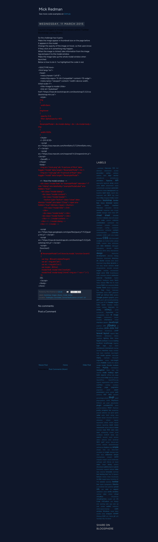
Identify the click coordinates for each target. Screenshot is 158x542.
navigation (100, 370)
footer (98, 287)
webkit (108, 506)
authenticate (100, 188)
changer (104, 213)
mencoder (115, 355)
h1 (104, 302)
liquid (98, 341)
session (104, 444)
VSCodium (105, 501)
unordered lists (102, 487)
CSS (105, 238)
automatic (114, 188)
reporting (105, 425)
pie (104, 403)
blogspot (107, 198)
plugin (98, 405)
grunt (102, 300)
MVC (98, 368)
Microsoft (115, 358)
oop (106, 377)
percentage (100, 398)
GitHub (67, 14)
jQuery (59, 295)
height (116, 302)
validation (99, 491)
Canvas (116, 208)
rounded (99, 430)
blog (101, 198)
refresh (108, 420)
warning (102, 504)
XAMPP (115, 514)
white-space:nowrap (102, 509)
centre (98, 213)
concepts (99, 228)
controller (115, 232)
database (108, 246)
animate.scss (114, 178)
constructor (100, 230)
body (112, 198)
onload (103, 377)
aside (98, 185)
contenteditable (101, 232)
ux (111, 489)
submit (116, 467)
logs (110, 346)
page (106, 387)
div (97, 261)
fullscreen (115, 290)
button (116, 203)
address (115, 173)
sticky (110, 464)
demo (104, 250)
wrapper (109, 514)
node (105, 372)
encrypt (115, 268)
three (109, 477)
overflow (99, 385)
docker (102, 261)
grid (97, 300)
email (116, 266)
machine (105, 350)
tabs (97, 472)
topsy (108, 479)
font (103, 285)
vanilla (109, 492)
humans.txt (99, 312)
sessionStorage (113, 444)
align (109, 175)
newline (98, 372)
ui (97, 487)
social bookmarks (112, 459)
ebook (106, 265)
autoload (108, 188)
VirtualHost (114, 496)
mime (107, 360)
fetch (116, 280)
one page (115, 375)
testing (102, 474)
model (104, 365)
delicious (99, 250)
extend (108, 275)
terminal (115, 472)
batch (113, 193)
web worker (100, 506)
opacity (111, 377)
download (99, 263)
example (103, 275)
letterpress (108, 336)
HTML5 (108, 310)
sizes (116, 452)
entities (106, 270)
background (111, 190)
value (105, 491)
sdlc (117, 435)
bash (104, 193)
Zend (109, 518)
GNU (111, 295)
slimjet (116, 455)
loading (115, 341)
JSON (106, 328)
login (98, 346)
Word (116, 511)
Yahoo (111, 516)
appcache (99, 183)
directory (115, 258)
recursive (115, 417)
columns (115, 220)
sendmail (115, 440)
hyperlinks (109, 312)
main (101, 353)
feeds (111, 280)
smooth (109, 457)
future (106, 292)
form (104, 287)
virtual (116, 494)
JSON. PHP (113, 328)
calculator (108, 208)
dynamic (113, 263)
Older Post (87, 365)
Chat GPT (115, 213)
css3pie (99, 241)
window (99, 511)
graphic (111, 297)
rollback (111, 427)
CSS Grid (112, 238)
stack (116, 462)
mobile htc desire (112, 363)
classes (105, 218)
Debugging (100, 248)
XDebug (99, 516)
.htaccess (107, 168)
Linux (116, 338)
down (116, 261)
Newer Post (43, 365)
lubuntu (98, 350)
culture (116, 241)
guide (98, 302)
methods (106, 358)
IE (111, 315)
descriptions (114, 250)
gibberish (115, 292)
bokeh (116, 198)
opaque (116, 377)
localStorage (108, 343)
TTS (97, 482)
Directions (99, 258)
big (113, 195)
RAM (107, 415)
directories (107, 258)
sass (116, 430)
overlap (107, 385)
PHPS (108, 400)
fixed (116, 283)
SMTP (116, 457)
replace (98, 425)
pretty (98, 410)
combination (100, 223)
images (54, 295)
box (97, 203)
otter (111, 382)
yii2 (117, 516)
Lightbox (99, 338)
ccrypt (116, 210)
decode (109, 248)
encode (109, 268)
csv (104, 241)
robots (107, 427)
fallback (99, 280)
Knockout (99, 331)
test (97, 474)
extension (115, 275)
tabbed (112, 469)
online (98, 377)
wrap (103, 514)
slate (98, 454)
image (116, 315)
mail (97, 353)
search (98, 437)
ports (116, 405)
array (112, 183)
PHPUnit (99, 403)
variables (115, 492)
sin (104, 452)
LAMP (116, 331)
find (111, 283)
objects (103, 375)
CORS (105, 235)
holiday (104, 307)
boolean (99, 200)
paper (116, 390)
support (106, 469)
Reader (98, 417)
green (116, 297)
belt (105, 195)
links (111, 338)
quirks (116, 413)
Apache (109, 180)
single (107, 452)
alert (104, 175)
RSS (108, 430)
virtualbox (99, 497)
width (116, 509)
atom (103, 186)
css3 (116, 238)
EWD (98, 275)
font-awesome (109, 285)
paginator (99, 390)
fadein (116, 278)
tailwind (102, 472)
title (100, 479)
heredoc (109, 305)
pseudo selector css (103, 413)
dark (97, 246)
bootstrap (47, 295)
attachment (110, 185)
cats (111, 210)
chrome (115, 215)
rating (112, 415)
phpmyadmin (100, 400)
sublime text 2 (108, 467)
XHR (103, 516)
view (104, 494)
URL (98, 489)
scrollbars (99, 435)
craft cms (110, 235)
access (116, 171)
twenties (108, 482)
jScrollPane (99, 328)
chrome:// (99, 218)
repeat (116, 422)
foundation (114, 287)
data (101, 246)
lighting (106, 338)
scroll (116, 432)
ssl (113, 462)
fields (98, 283)
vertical (98, 494)
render (111, 422)
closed (116, 218)
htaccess (111, 307)
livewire (110, 341)
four (97, 290)
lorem (116, 346)
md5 (97, 355)
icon (117, 312)
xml (107, 516)
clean (110, 218)
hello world (100, 305)
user (106, 489)
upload (116, 487)
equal (98, 273)
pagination (114, 387)
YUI (106, 518)
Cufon (107, 241)
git (102, 295)
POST (110, 408)
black (98, 198)
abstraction (108, 171)
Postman (115, 408)
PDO (110, 395)
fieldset (103, 283)
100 (113, 168)
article (116, 183)
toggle (104, 479)
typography (108, 484)
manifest (107, 353)
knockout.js (108, 331)
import (116, 317)
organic (98, 382)
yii (114, 516)
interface (99, 322)
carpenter (106, 210)
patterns (99, 394)
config (107, 228)
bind (116, 195)
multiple (115, 365)
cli (113, 218)
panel (108, 390)
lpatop (116, 348)
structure (99, 467)
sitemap (112, 452)
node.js (110, 372)
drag (104, 263)
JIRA (104, 326)
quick (112, 413)
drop (108, 263)
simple (115, 447)
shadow (106, 447)
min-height (114, 360)
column (108, 220)
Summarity (99, 469)
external (99, 278)
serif (102, 442)
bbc (117, 193)
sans (112, 430)
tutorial (102, 482)
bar (117, 190)
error (103, 273)
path (116, 392)
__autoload (99, 168)
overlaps (115, 385)
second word (107, 437)
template (109, 472)
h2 (107, 302)
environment (114, 270)
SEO (98, 442)
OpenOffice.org (113, 380)
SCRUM (106, 435)
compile (107, 225)
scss (112, 435)
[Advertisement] (107, 55)
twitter (70, 295)
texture (99, 477)
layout (106, 333)
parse (107, 392)
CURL (98, 243)
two (97, 484)
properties (115, 410)
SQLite (109, 462)
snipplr (104, 459)
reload (106, 422)
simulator (99, 452)
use (102, 489)
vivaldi (110, 499)
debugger (115, 246)
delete (116, 248)
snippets (99, 459)
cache (98, 205)
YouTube (99, 518)
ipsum (105, 322)
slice (102, 454)
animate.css (100, 178)
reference (99, 420)
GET (110, 293)
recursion (109, 417)
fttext (108, 290)
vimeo (110, 494)
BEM (109, 195)
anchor (116, 175)
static (98, 464)
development (101, 256)
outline (116, 382)
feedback (106, 280)
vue (111, 501)
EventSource (114, 273)
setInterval (99, 447)
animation (99, 181)
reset (111, 425)
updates (110, 487)
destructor (115, 253)
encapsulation (100, 268)
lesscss (99, 336)
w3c (97, 504)
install (116, 320)
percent (115, 394)
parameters (100, 392)
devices (110, 256)
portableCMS (108, 405)
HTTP (116, 310)
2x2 (117, 168)
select (98, 440)
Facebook (108, 278)
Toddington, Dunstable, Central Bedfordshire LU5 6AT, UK (66, 298)
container (108, 230)
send (109, 440)
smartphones (100, 457)
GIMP (98, 295)
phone (106, 398)
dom (112, 261)
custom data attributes (110, 243)
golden (116, 295)
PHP (111, 397)
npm (116, 372)
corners (99, 235)
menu (98, 358)
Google (99, 297)
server (108, 442)
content (115, 230)
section (116, 437)
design (99, 253)
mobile (103, 363)
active (108, 173)
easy (101, 265)
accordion (99, 173)
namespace (114, 368)
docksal (107, 261)
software (99, 462)
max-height (114, 353)
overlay (99, 387)
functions (99, 293)
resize (116, 425)
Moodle (109, 365)
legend (112, 333)
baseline (99, 193)
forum (109, 287)
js (117, 326)
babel (105, 190)
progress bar (106, 410)
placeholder (114, 403)
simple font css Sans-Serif (107, 450)
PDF (105, 395)
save (98, 432)
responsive (100, 427)
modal (65, 295)
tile (97, 479)
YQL (103, 518)
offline (109, 375)
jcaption (99, 326)
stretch (116, 464)
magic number (113, 350)
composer (115, 225)
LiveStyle (104, 341)
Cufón (111, 241)
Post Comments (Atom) (58, 369)
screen (111, 432)
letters (116, 336)
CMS (98, 220)
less (117, 333)
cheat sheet (103, 215)
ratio (116, 415)
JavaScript (113, 322)
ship (110, 447)
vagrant (115, 489)
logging (116, 343)
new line (115, 370)
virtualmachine (101, 499)
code (103, 220)
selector (104, 440)
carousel (99, 210)
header (110, 302)
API (116, 180)
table (116, 469)
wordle (98, 514)
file (107, 283)
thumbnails (114, 477)
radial (98, 415)
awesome (99, 190)
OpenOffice (100, 380)
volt (114, 499)
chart (109, 213)
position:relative (101, 408)
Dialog (116, 256)
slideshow (108, 455)
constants (115, 228)
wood (112, 511)
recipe (104, 417)
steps (104, 464)
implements (108, 317)
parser (112, 392)
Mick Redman (50, 9)
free (102, 290)
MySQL (105, 368)
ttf (117, 479)
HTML (98, 310)
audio (116, 185)
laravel (99, 333)
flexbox (98, 285)
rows (104, 430)
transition (113, 479)
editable (111, 265)
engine (98, 270)
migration (99, 360)
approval (106, 183)
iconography (100, 315)
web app (109, 504)
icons (107, 315)
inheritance (108, 320)
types (102, 484)
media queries (105, 355)
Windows (106, 511)
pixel (108, 403)
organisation (106, 382)
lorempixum (109, 348)
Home (65, 365)
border (115, 200)
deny (108, 250)
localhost (99, 343)
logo (104, 346)
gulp (102, 302)
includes (99, 320)
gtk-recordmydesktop (111, 300)
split (104, 462)
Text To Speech (113, 474)
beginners (99, 195)
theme (104, 477)
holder (98, 307)
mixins (98, 363)
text (106, 474)
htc (117, 307)
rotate (116, 427)
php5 (116, 398)
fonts (116, 285)
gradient (105, 297)
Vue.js (116, 501)
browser (109, 203)
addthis (98, 175)
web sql (115, 504)
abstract (99, 171)
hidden (116, 305)
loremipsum (100, 348)
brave (103, 203)
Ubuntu (115, 484)
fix (113, 283)
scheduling (104, 432)
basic (108, 193)
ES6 (107, 273)
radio (103, 415)
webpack (115, 506)
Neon (108, 370)
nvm (98, 375)
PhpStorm (114, 400)
